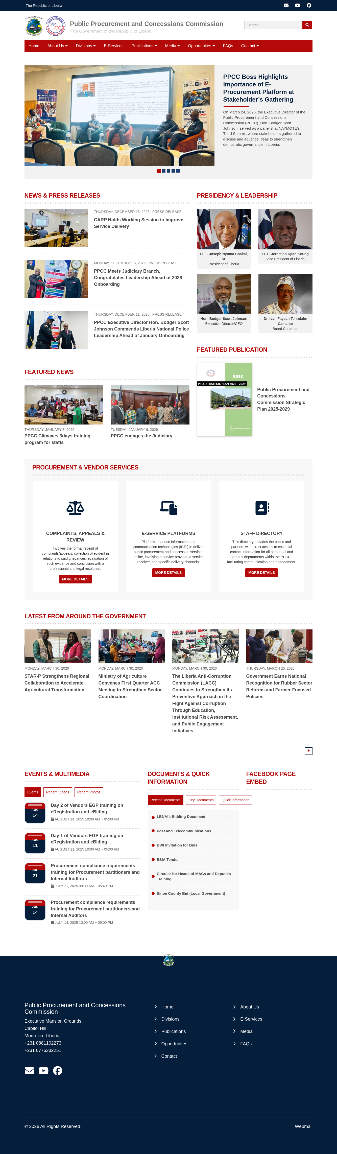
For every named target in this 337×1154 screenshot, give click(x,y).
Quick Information (235, 800)
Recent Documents (166, 800)
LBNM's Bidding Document (181, 816)
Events (32, 792)
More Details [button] (75, 579)
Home (34, 46)
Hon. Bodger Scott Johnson (224, 319)
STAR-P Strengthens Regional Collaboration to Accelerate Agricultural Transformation (57, 683)
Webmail (303, 1126)
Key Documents (201, 800)
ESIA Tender (168, 859)
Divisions (84, 46)
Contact (248, 46)
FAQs (228, 46)
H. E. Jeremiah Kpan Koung (285, 254)
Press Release (167, 212)
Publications (142, 46)
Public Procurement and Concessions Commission (146, 23)
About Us (55, 46)
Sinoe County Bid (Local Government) (191, 893)
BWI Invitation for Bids (177, 845)
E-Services (113, 46)
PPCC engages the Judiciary (141, 435)
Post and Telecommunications (184, 831)
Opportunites (199, 46)
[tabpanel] (82, 865)
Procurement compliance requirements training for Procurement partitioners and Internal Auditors (95, 872)
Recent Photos (89, 792)
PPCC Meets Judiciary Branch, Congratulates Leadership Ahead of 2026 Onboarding (138, 278)
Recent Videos (57, 792)
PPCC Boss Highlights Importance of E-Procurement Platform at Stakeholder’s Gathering (258, 88)
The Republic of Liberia (44, 6)
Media (170, 46)
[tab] (33, 792)
